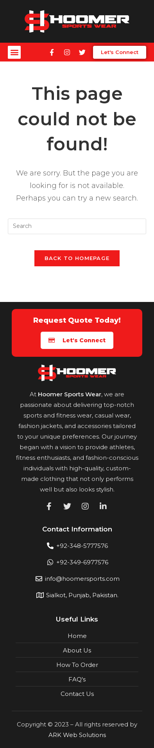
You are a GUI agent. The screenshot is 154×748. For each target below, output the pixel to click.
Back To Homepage (77, 258)
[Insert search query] (77, 226)
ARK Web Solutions (77, 735)
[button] (14, 52)
